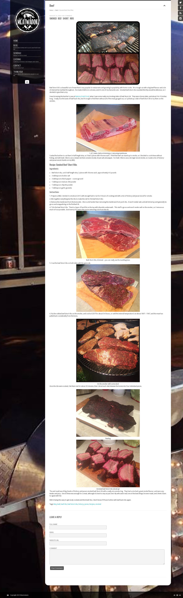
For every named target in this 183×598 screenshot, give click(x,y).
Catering (27, 60)
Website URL (54, 540)
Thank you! (27, 73)
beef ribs (64, 504)
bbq (55, 504)
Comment (53, 548)
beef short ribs (73, 504)
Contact (27, 66)
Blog (27, 47)
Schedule (27, 53)
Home (15, 40)
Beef (56, 10)
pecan (87, 504)
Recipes (92, 504)
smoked (98, 504)
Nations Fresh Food (82, 96)
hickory (81, 504)
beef (58, 504)
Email (52, 532)
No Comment (67, 15)
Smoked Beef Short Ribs (62, 18)
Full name (53, 524)
